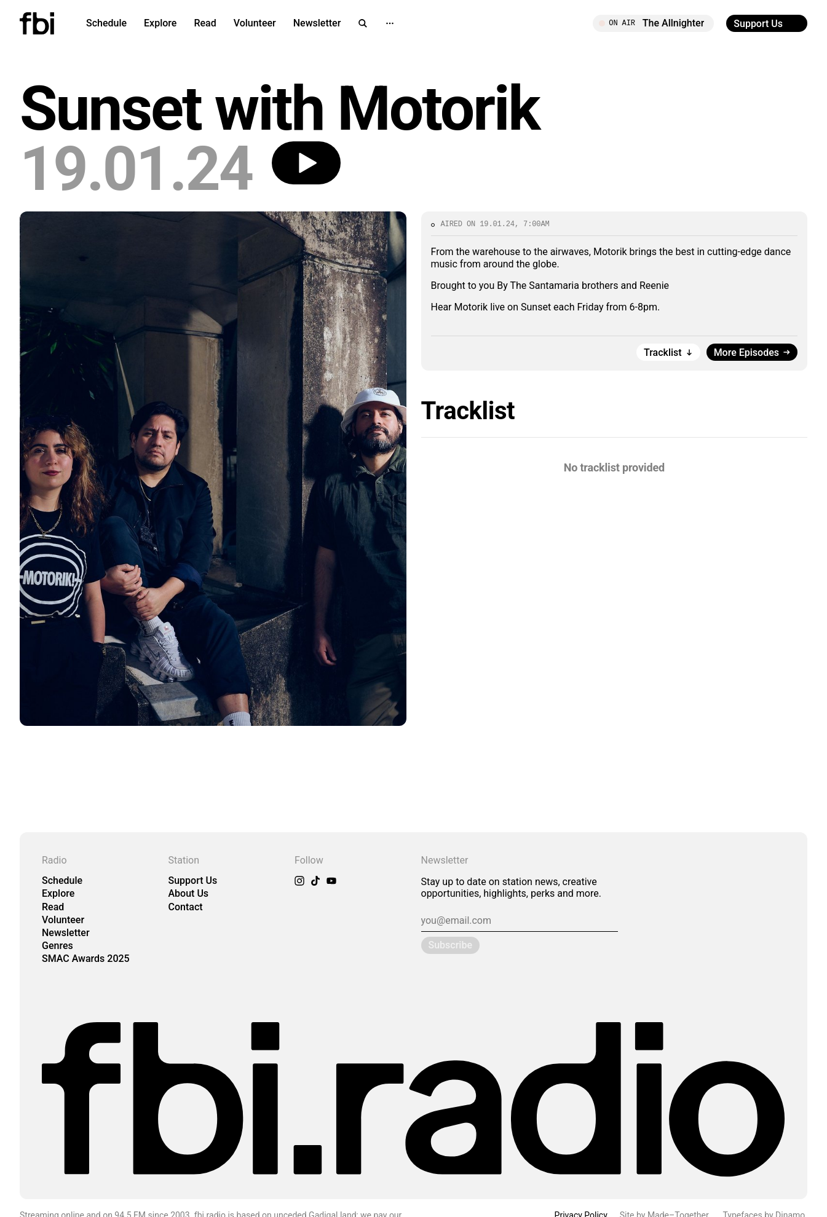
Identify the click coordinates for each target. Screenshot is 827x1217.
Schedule (106, 23)
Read (205, 23)
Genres (57, 945)
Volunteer (255, 23)
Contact (185, 907)
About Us (188, 893)
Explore (160, 23)
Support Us (193, 880)
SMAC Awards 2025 (86, 958)
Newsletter (317, 23)
